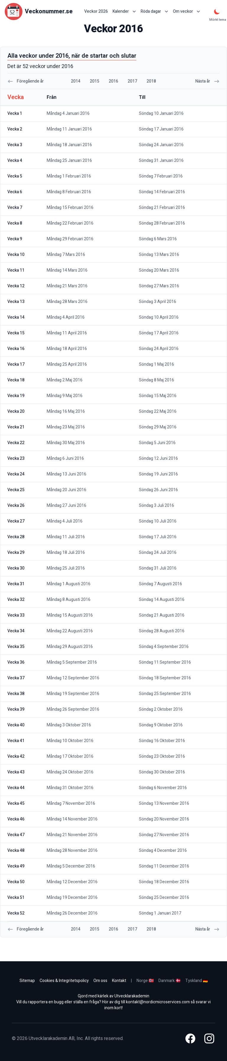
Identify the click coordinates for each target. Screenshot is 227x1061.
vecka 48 (16, 850)
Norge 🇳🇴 (145, 981)
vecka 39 (16, 709)
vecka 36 (16, 662)
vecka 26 (16, 505)
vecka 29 (16, 552)
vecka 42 (16, 756)
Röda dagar (154, 11)
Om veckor (186, 11)
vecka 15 (16, 333)
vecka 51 (16, 897)
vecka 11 (16, 270)
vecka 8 (14, 223)
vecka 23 (16, 458)
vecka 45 (16, 803)
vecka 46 (16, 819)
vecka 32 (16, 599)
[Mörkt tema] (217, 11)
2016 (113, 81)
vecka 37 (16, 678)
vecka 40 (16, 725)
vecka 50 (16, 882)
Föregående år (25, 81)
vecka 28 (16, 537)
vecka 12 (16, 286)
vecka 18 (16, 380)
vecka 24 (16, 474)
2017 (132, 81)
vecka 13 (16, 302)
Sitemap (27, 981)
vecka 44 (16, 788)
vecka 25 (16, 490)
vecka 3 (14, 145)
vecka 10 (16, 254)
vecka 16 (16, 349)
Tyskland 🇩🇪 (196, 981)
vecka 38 (16, 694)
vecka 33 (16, 615)
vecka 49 (16, 866)
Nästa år (207, 81)
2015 (94, 81)
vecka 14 (16, 317)
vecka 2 (14, 129)
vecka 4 (14, 160)
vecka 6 (14, 192)
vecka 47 (16, 835)
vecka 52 (16, 913)
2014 (75, 81)
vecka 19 (16, 396)
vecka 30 (16, 568)
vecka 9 (14, 239)
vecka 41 (16, 741)
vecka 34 (16, 631)
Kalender (124, 11)
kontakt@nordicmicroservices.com (158, 1002)
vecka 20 (16, 411)
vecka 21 (16, 427)
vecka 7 (14, 207)
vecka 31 (16, 584)
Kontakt (119, 981)
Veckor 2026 (96, 11)
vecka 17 (16, 364)
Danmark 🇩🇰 (169, 981)
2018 (151, 81)
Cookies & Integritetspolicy (64, 981)
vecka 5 (14, 176)
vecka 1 (14, 113)
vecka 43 (16, 772)
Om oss (100, 981)
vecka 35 (16, 647)
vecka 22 (16, 443)
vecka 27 (16, 521)
